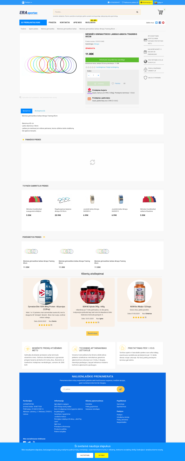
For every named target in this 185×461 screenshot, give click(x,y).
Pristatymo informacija (62, 427)
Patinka (116, 83)
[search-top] (137, 12)
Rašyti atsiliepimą (112, 67)
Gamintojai (120, 404)
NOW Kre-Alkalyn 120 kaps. (140, 307)
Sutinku (102, 455)
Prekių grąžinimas (92, 407)
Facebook (160, 23)
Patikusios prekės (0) (130, 2)
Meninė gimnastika (47, 29)
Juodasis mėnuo (60, 417)
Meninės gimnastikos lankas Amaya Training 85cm (97, 29)
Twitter (156, 23)
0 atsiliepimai (100, 67)
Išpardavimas (121, 407)
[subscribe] (121, 389)
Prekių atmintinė (122, 420)
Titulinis (23, 29)
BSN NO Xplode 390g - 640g (94, 307)
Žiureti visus (92, 333)
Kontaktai (89, 404)
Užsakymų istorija (123, 417)
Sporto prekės (33, 29)
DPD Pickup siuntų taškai (62, 407)
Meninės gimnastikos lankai (67, 29)
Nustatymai (84, 455)
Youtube (163, 23)
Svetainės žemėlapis (93, 409)
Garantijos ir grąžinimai (62, 414)
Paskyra (119, 415)
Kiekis (89, 71)
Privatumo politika (60, 429)
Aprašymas (26, 111)
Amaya (96, 44)
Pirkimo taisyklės (60, 431)
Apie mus (57, 424)
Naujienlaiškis (121, 422)
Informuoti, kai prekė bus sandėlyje (112, 60)
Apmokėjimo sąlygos (61, 404)
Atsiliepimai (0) (40, 111)
